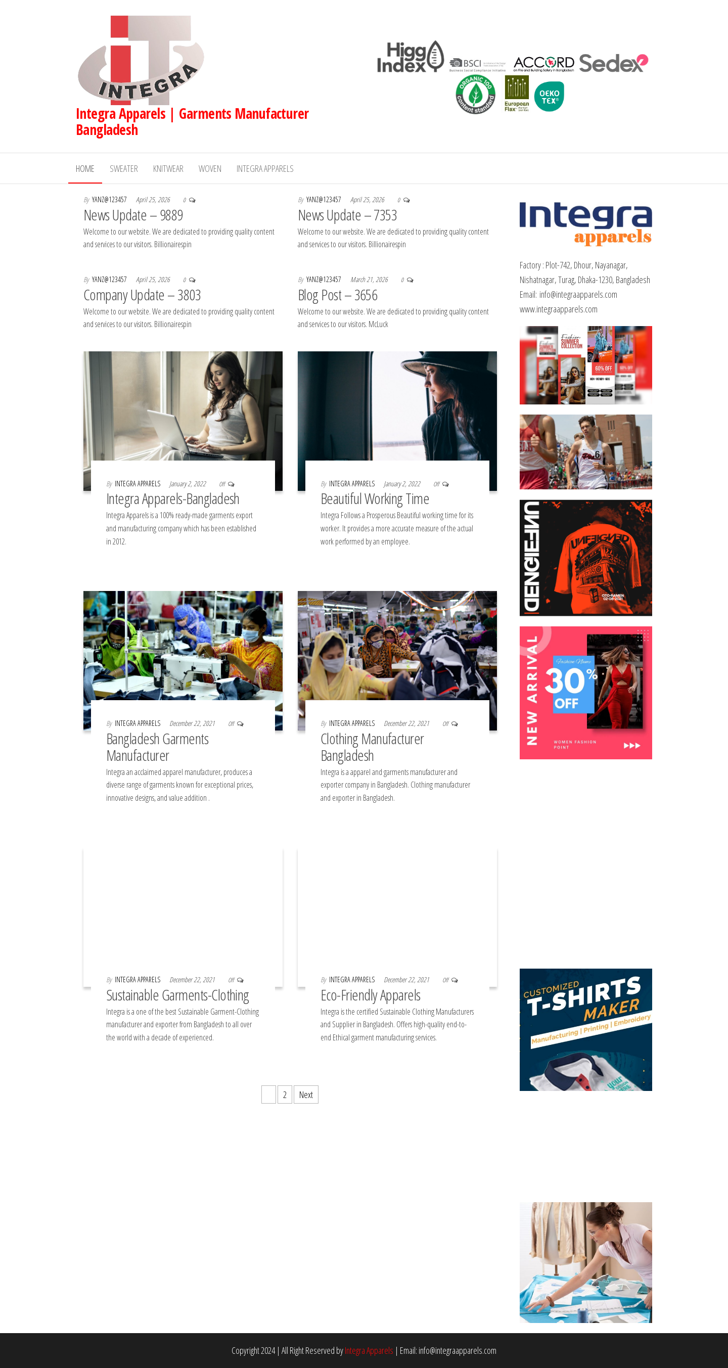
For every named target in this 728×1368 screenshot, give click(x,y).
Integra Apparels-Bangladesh (173, 498)
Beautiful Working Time (375, 498)
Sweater (124, 168)
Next (306, 1094)
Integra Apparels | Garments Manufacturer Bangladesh (192, 121)
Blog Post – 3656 (338, 294)
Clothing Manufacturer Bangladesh (372, 746)
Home (85, 168)
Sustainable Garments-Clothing (179, 994)
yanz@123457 (110, 199)
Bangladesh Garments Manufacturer (157, 746)
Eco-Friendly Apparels (371, 994)
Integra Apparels (265, 168)
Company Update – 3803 (142, 294)
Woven (210, 168)
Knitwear (168, 168)
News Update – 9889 (133, 214)
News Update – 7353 (347, 214)
